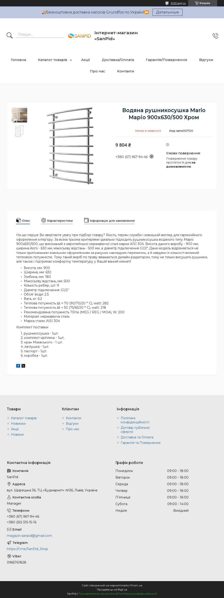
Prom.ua (136, 585)
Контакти (125, 71)
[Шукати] (10, 36)
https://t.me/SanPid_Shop (27, 549)
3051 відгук (178, 3)
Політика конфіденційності (135, 420)
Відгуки (206, 60)
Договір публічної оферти (135, 430)
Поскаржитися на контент (97, 593)
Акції (85, 60)
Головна (18, 60)
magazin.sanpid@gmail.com (29, 536)
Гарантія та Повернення (140, 443)
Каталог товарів (52, 60)
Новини (17, 434)
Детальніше (167, 12)
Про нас (97, 71)
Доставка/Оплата (118, 60)
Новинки (18, 423)
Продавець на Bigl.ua (112, 589)
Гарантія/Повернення (166, 60)
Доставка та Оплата (137, 437)
